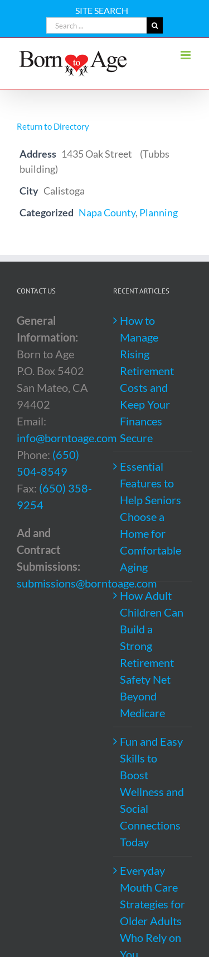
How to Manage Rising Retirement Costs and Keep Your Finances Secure (147, 379)
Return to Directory (53, 126)
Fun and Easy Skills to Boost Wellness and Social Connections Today (152, 792)
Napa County (107, 212)
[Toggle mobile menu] (186, 55)
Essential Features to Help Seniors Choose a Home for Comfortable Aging (150, 516)
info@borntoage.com (66, 437)
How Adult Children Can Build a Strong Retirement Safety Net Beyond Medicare (151, 654)
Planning (158, 212)
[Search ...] (96, 25)
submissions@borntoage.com (87, 583)
